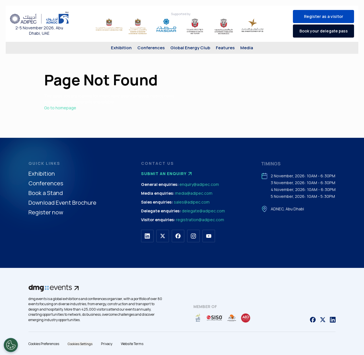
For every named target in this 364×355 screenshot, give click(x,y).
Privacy (106, 343)
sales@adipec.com (192, 202)
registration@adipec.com (200, 219)
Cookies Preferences (43, 343)
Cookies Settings (80, 344)
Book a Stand (45, 193)
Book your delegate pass (323, 31)
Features (225, 48)
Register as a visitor (323, 16)
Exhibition (121, 48)
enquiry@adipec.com (199, 184)
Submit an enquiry (167, 173)
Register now (45, 212)
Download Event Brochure (62, 202)
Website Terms (132, 343)
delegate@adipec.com (203, 211)
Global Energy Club (190, 48)
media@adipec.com (193, 193)
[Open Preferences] (11, 345)
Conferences (151, 48)
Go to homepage (60, 107)
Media (246, 48)
